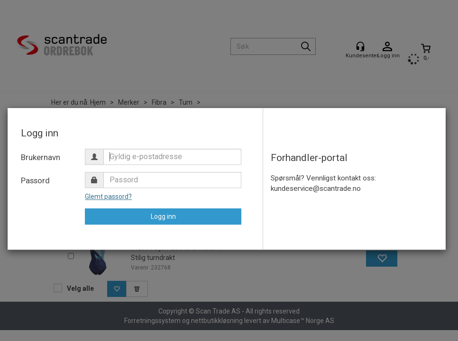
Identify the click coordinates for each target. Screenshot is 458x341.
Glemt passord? (108, 196)
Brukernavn (40, 157)
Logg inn (163, 216)
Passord (35, 180)
